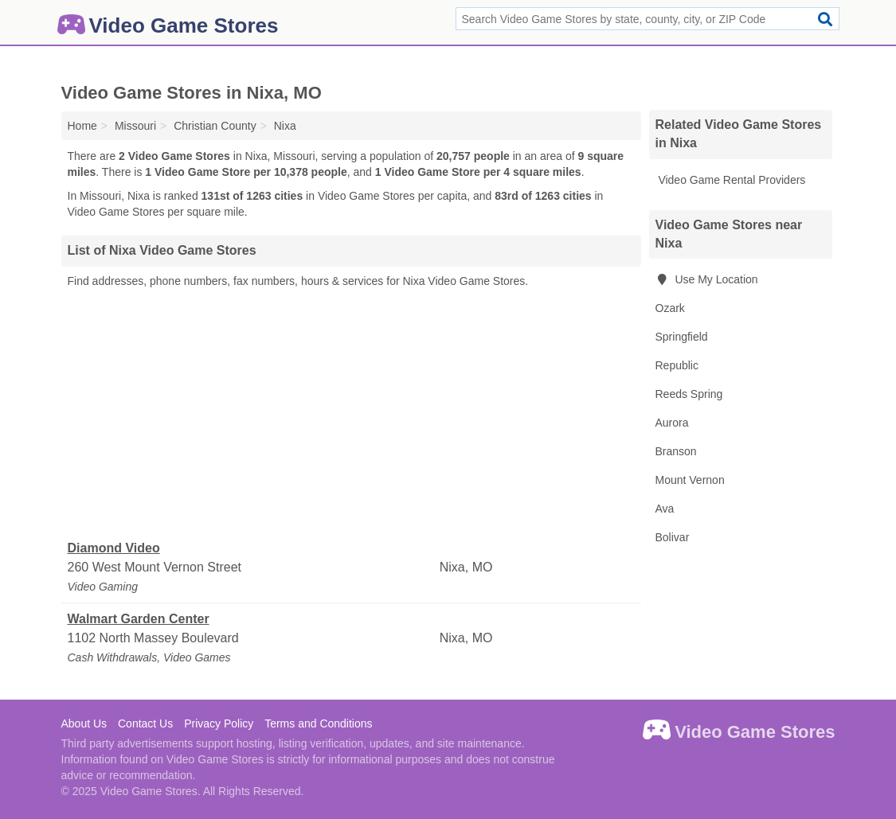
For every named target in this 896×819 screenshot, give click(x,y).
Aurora (672, 422)
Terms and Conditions (318, 723)
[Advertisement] (351, 414)
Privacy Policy (218, 723)
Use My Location (706, 279)
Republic (676, 365)
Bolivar (672, 537)
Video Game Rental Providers (730, 180)
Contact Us (145, 723)
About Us (84, 723)
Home (82, 125)
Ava (665, 508)
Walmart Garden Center (138, 619)
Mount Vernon (690, 480)
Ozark (670, 308)
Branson (676, 451)
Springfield (681, 336)
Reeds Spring (689, 394)
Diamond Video (114, 548)
